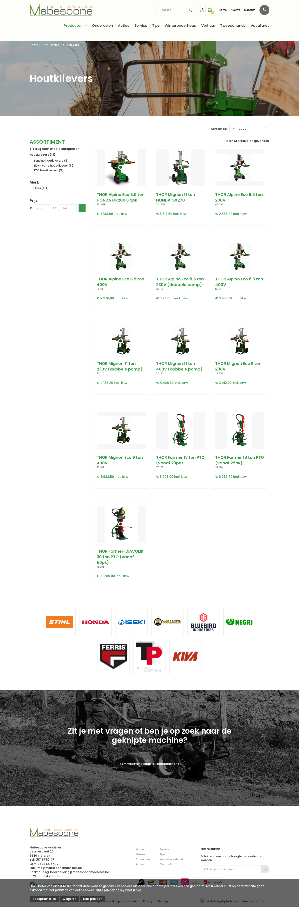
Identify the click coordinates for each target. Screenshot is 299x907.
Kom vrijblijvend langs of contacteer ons (149, 764)
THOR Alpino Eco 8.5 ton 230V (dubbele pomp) (180, 281)
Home (223, 10)
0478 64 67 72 (48, 864)
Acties (123, 25)
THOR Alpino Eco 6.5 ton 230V (239, 197)
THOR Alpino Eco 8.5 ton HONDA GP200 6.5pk (121, 197)
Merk (34, 182)
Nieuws (235, 10)
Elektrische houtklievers (53, 166)
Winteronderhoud (180, 25)
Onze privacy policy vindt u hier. (119, 890)
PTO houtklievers (48, 170)
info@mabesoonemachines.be (59, 868)
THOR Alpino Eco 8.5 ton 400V (239, 281)
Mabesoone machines (54, 833)
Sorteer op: (219, 129)
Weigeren (69, 899)
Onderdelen (102, 25)
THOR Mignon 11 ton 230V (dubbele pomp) (120, 366)
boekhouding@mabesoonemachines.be (79, 872)
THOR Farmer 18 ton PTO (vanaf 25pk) (239, 460)
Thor (38, 188)
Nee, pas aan (92, 899)
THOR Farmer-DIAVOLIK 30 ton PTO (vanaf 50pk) (120, 556)
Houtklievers (70, 45)
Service (140, 25)
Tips (156, 25)
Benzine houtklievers (51, 161)
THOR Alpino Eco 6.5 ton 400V (120, 281)
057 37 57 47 (44, 860)
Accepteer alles (44, 899)
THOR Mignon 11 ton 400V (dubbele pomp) (179, 366)
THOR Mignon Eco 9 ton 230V (238, 366)
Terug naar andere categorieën (56, 149)
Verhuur (208, 25)
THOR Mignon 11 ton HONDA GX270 (175, 197)
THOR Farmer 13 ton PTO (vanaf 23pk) (180, 460)
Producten (73, 25)
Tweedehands (233, 25)
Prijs (34, 200)
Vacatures (260, 25)
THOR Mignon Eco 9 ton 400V (120, 460)
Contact (249, 10)
